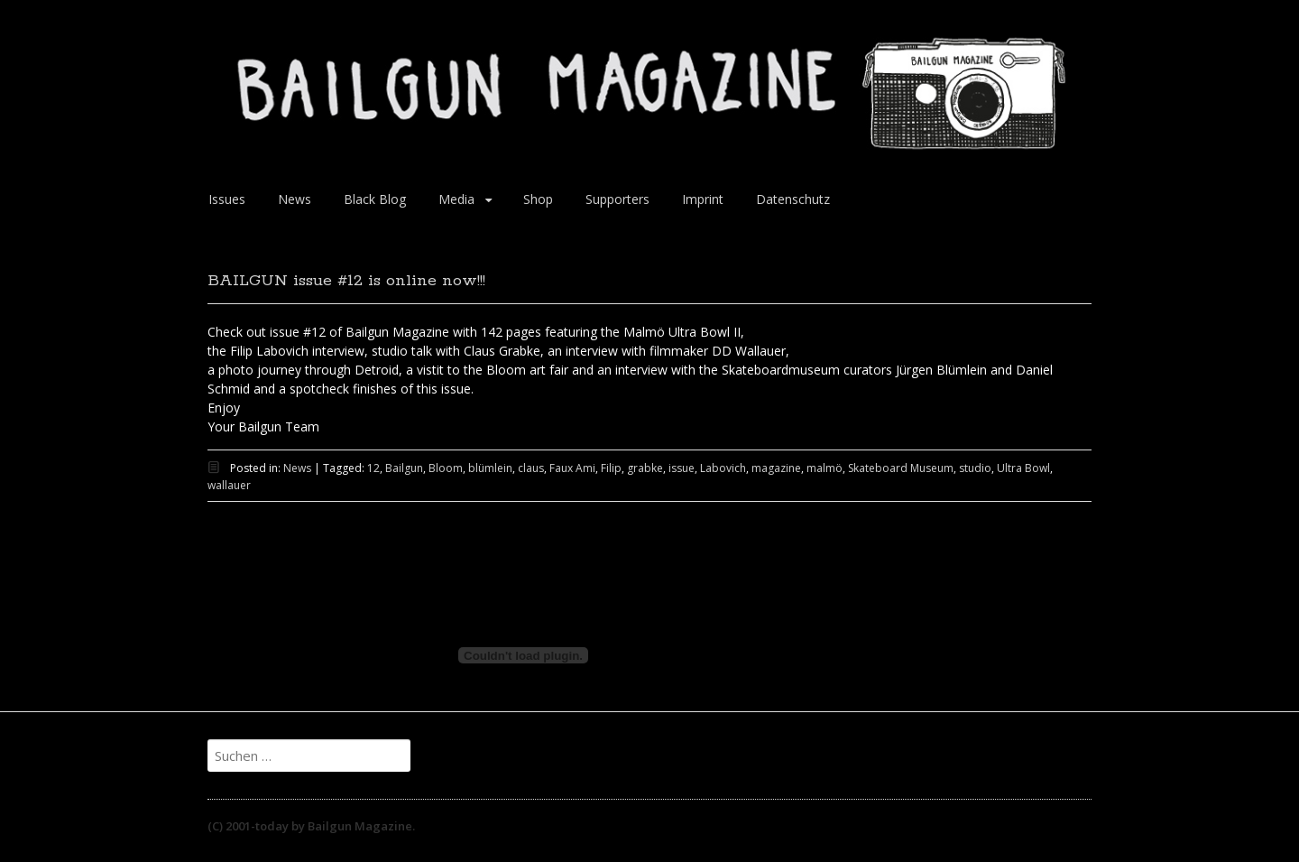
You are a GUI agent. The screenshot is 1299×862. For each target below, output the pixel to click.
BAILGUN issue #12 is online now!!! (346, 281)
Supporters (617, 199)
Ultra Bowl (1023, 468)
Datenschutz (793, 199)
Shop (538, 199)
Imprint (702, 199)
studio (975, 468)
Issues (226, 199)
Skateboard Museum (901, 468)
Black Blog (375, 199)
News (294, 199)
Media (456, 199)
